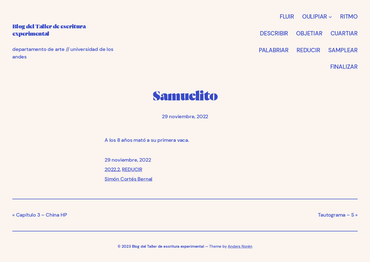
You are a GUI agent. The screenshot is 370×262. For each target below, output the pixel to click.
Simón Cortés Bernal (128, 179)
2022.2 (112, 169)
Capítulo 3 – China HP (41, 215)
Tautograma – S (336, 215)
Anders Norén (240, 246)
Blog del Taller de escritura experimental (168, 246)
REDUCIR (132, 169)
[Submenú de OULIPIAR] (330, 16)
